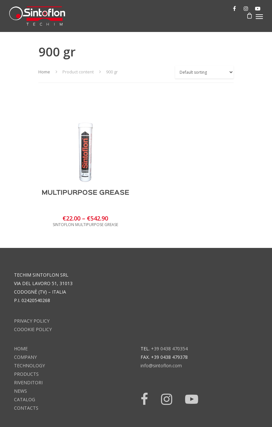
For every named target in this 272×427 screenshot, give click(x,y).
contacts (26, 408)
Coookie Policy (33, 329)
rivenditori (28, 382)
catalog (24, 399)
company (25, 357)
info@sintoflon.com (161, 365)
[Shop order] (204, 72)
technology (29, 365)
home (21, 348)
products (26, 374)
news (20, 391)
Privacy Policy (31, 321)
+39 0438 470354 (169, 348)
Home (44, 72)
